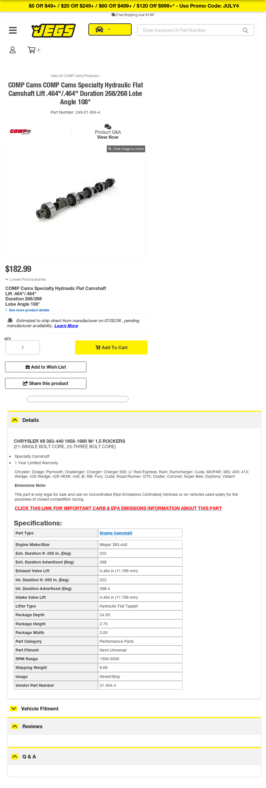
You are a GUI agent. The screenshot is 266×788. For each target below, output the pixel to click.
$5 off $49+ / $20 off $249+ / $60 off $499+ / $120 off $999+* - (134, 6)
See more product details (157, 103)
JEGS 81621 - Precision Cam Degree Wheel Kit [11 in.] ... (49, 707)
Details (30, 260)
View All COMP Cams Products (65, 59)
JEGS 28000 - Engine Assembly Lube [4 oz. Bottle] (134, 707)
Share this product (228, 159)
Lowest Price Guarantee (158, 72)
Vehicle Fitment (39, 549)
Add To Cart (226, 140)
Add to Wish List (165, 159)
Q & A (29, 597)
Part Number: (53, 95)
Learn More (212, 118)
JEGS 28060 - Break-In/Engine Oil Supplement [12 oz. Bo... (219, 707)
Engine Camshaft (116, 373)
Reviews (32, 567)
